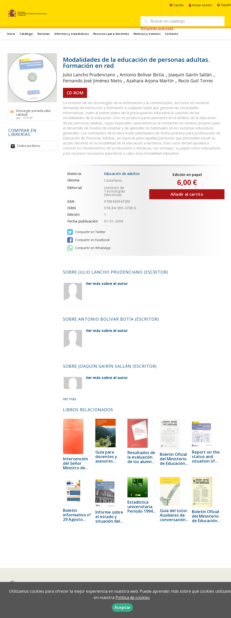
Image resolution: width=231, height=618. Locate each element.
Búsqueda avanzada (156, 28)
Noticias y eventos (147, 34)
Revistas (44, 34)
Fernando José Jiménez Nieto (92, 81)
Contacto (171, 34)
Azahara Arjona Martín (150, 81)
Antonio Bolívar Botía (142, 75)
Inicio (11, 34)
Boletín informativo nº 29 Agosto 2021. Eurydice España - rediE (77, 519)
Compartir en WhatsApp (89, 248)
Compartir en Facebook (88, 240)
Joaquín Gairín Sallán (190, 75)
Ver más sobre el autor (107, 283)
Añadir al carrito (187, 194)
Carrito (176, 5)
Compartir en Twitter (86, 232)
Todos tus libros (28, 146)
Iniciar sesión (200, 5)
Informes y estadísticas (71, 34)
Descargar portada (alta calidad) (30, 114)
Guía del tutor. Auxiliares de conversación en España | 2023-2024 (174, 519)
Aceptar (122, 607)
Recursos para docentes (111, 34)
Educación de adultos (122, 173)
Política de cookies (132, 597)
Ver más (69, 398)
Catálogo (26, 34)
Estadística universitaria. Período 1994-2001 (140, 508)
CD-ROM (75, 93)
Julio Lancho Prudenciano (89, 75)
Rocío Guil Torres (195, 81)
